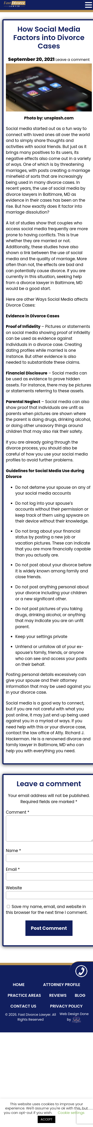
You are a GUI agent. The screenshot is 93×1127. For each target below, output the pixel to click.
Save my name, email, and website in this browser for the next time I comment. (46, 910)
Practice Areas (24, 995)
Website (14, 888)
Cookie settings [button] (71, 1112)
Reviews (58, 995)
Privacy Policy (66, 1006)
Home (18, 984)
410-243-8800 (81, 970)
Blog (80, 995)
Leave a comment (73, 59)
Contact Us (23, 1006)
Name (13, 850)
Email (13, 869)
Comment (17, 812)
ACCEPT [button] (46, 1119)
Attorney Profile (61, 984)
